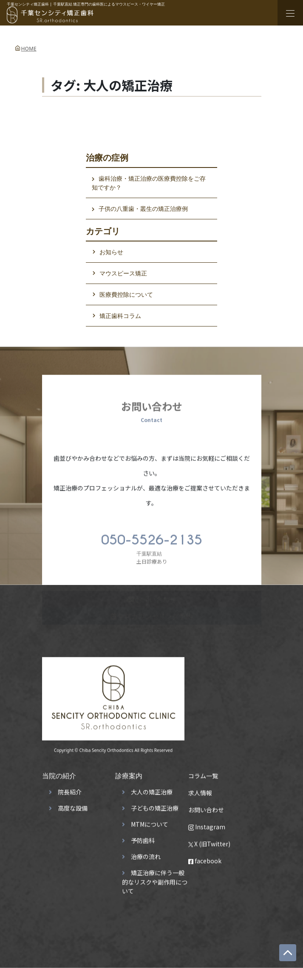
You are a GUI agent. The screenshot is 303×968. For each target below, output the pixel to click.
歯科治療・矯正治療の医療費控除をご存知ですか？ (149, 182)
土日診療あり (151, 545)
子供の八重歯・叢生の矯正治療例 (143, 208)
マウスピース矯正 (123, 273)
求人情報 (200, 790)
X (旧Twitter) (209, 841)
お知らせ (111, 252)
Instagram (207, 824)
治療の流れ (146, 854)
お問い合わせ (206, 807)
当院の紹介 (59, 773)
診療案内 (128, 773)
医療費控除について (126, 294)
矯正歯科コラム (120, 316)
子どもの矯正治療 (154, 805)
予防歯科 (143, 838)
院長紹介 (70, 789)
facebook (204, 858)
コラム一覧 (203, 773)
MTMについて (149, 822)
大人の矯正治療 (152, 789)
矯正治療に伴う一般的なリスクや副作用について (154, 879)
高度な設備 (73, 805)
